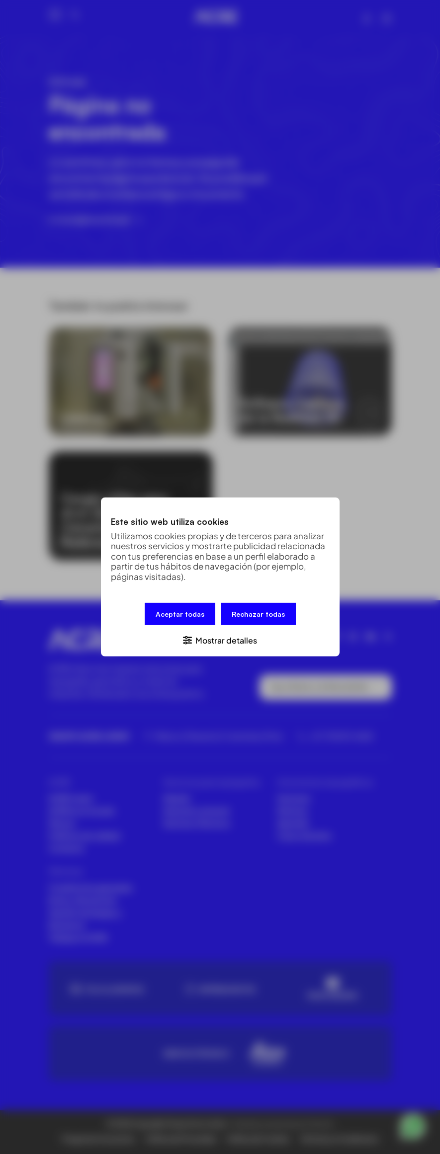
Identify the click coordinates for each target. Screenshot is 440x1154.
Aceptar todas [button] (180, 614)
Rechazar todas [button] (258, 614)
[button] (220, 640)
